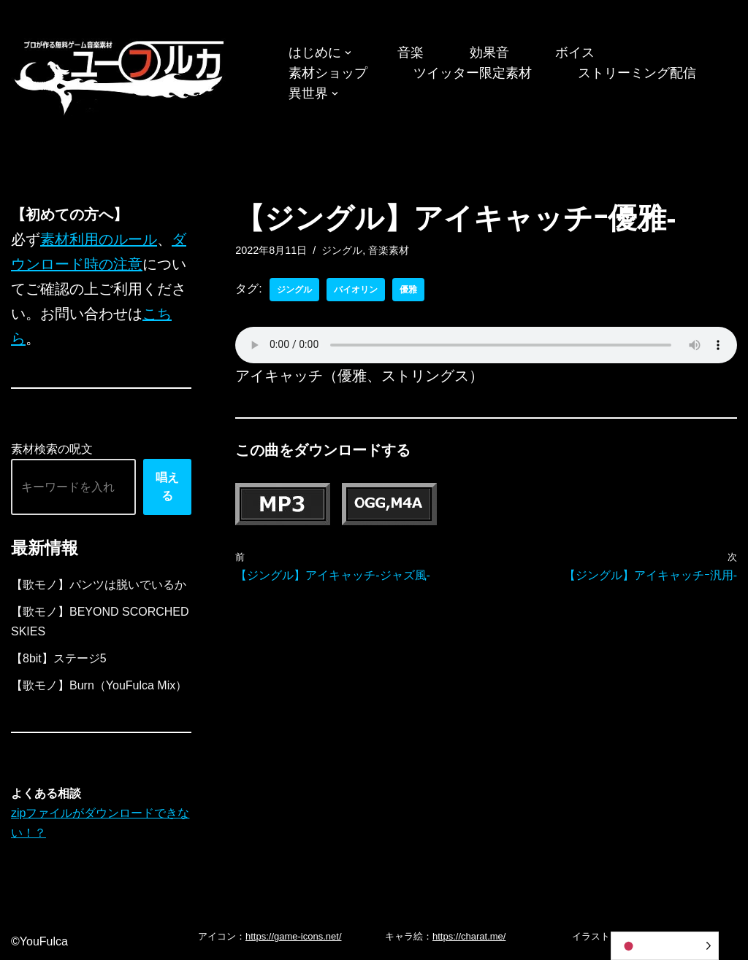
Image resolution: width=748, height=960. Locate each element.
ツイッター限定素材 (472, 73)
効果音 (489, 52)
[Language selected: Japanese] (665, 946)
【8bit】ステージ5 (59, 658)
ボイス (575, 52)
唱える (167, 487)
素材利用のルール (98, 239)
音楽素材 (388, 250)
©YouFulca (39, 941)
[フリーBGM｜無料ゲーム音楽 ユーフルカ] (120, 75)
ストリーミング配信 (637, 73)
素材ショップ (328, 73)
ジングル (341, 250)
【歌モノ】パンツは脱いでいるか (98, 584)
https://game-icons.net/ (293, 936)
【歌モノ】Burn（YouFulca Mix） (99, 685)
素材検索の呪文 (52, 449)
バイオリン (356, 289)
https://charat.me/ (468, 936)
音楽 (410, 52)
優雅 (408, 289)
